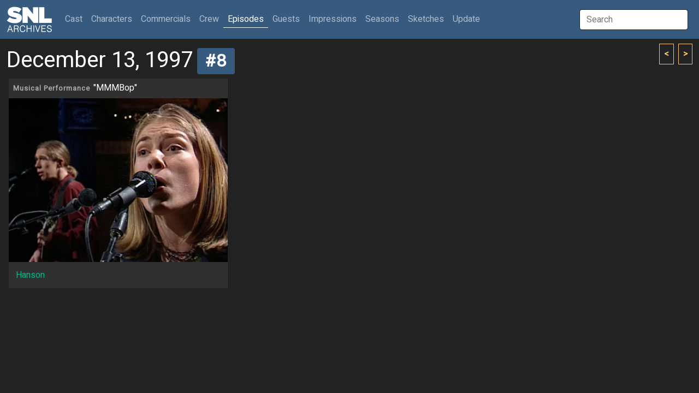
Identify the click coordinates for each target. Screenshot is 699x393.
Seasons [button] (382, 19)
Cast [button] (76, 19)
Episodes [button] (246, 19)
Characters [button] (111, 19)
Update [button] (466, 19)
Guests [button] (286, 19)
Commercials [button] (166, 19)
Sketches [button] (426, 19)
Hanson (30, 275)
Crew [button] (209, 19)
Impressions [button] (333, 19)
